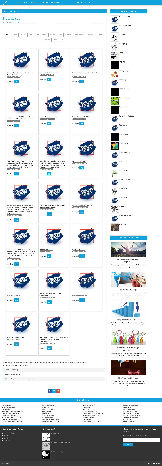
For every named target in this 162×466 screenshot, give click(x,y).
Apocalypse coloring (90, 411)
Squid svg (86, 409)
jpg (16, 81)
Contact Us (55, 2)
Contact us (8, 440)
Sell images (44, 2)
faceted (47, 39)
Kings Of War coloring (9, 419)
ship (62, 39)
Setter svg (45, 407)
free (30, 34)
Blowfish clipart (7, 405)
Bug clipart (127, 407)
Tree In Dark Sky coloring (10, 415)
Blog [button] (18, 2)
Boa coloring (87, 419)
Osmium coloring (129, 409)
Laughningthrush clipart (131, 415)
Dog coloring (56, 434)
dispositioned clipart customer (12, 421)
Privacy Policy (9, 433)
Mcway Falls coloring (130, 405)
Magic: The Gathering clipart (11, 417)
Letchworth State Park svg (51, 419)
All (7, 34)
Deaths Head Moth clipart (60, 443)
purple (52, 34)
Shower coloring (57, 452)
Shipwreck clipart (48, 409)
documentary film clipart (91, 421)
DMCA (6, 438)
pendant (68, 34)
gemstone (91, 34)
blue (100, 34)
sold (37, 34)
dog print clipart (129, 421)
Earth (16, 11)
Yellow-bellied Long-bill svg (93, 413)
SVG (10, 11)
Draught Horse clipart (130, 411)
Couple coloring (47, 413)
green (44, 34)
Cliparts (25, 2)
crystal (23, 34)
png (16, 220)
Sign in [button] (79, 2)
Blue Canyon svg (48, 415)
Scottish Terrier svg (89, 405)
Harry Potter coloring (130, 417)
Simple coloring (47, 417)
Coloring (34, 2)
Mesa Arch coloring (8, 407)
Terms (6, 435)
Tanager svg (46, 411)
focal (55, 39)
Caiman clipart (7, 409)
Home (5, 11)
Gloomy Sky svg (88, 417)
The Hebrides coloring (131, 413)
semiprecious (80, 34)
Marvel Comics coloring (91, 415)
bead (60, 34)
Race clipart (87, 407)
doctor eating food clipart (51, 421)
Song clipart (127, 419)
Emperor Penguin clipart (10, 413)
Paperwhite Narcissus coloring (12, 411)
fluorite (14, 34)
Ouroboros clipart (48, 405)
